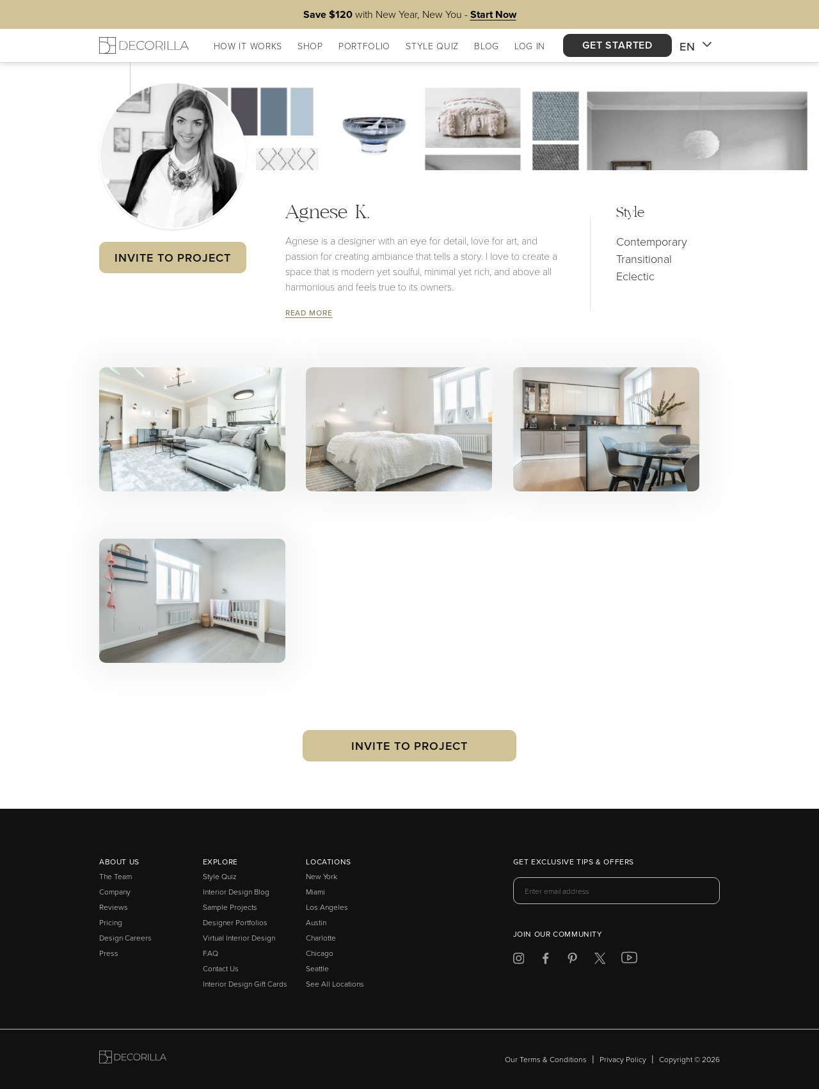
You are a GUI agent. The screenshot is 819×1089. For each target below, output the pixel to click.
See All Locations (335, 983)
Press (108, 953)
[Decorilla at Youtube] (629, 960)
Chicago (319, 953)
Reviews (113, 907)
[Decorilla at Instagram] (518, 960)
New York (321, 876)
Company (115, 891)
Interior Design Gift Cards (245, 983)
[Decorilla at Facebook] (545, 960)
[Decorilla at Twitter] (599, 960)
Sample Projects (230, 907)
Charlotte (321, 937)
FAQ (210, 953)
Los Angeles (327, 907)
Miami (315, 891)
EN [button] (696, 46)
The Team (115, 876)
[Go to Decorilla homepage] (132, 1059)
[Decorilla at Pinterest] (572, 960)
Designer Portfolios (235, 922)
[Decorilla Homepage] (144, 45)
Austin (316, 922)
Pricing (110, 922)
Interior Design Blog (236, 891)
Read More (309, 312)
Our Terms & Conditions (546, 1059)
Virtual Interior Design (239, 937)
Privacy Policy (623, 1059)
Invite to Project (172, 258)
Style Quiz (220, 876)
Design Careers (125, 937)
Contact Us (221, 968)
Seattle (317, 968)
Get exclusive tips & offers (573, 862)
